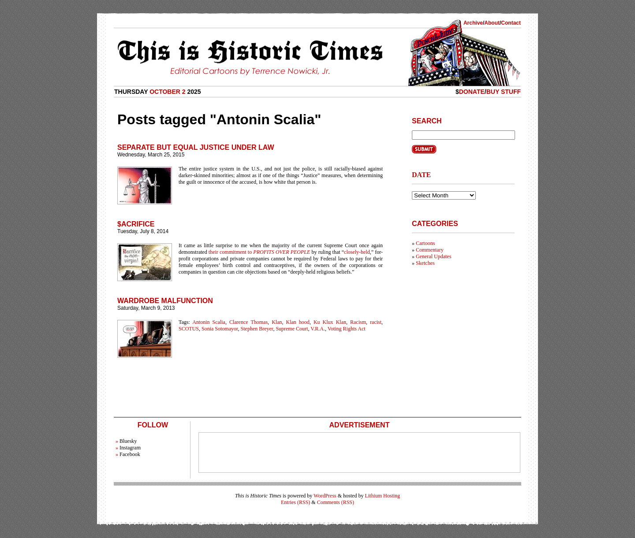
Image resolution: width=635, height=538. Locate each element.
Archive (473, 23)
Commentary (430, 250)
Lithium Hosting (382, 496)
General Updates (433, 256)
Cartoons (425, 243)
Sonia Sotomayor (220, 329)
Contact (511, 23)
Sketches (425, 263)
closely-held (357, 252)
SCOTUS (189, 329)
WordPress (325, 496)
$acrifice (135, 224)
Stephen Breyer (257, 329)
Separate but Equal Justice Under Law (195, 147)
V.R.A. (317, 329)
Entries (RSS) (295, 502)
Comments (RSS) (335, 502)
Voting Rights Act (347, 329)
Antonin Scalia (208, 322)
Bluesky (128, 441)
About (492, 23)
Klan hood (298, 322)
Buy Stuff (503, 91)
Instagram (130, 448)
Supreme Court (292, 329)
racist (375, 322)
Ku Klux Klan (330, 322)
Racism (358, 322)
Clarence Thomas (248, 322)
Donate (472, 91)
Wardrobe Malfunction (165, 300)
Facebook (130, 454)
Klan (277, 322)
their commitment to (259, 252)
